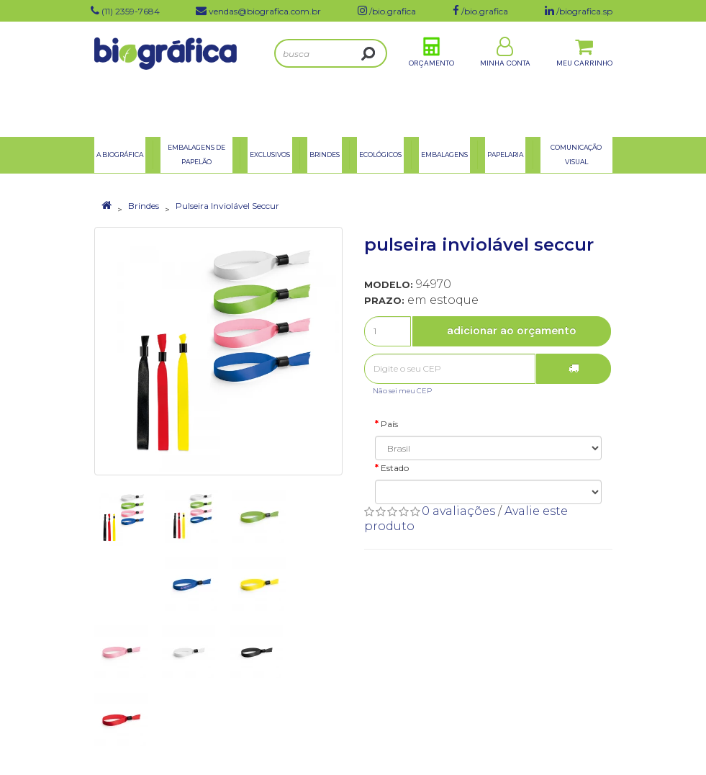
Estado (395, 467)
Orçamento (431, 78)
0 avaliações (458, 511)
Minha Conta (505, 78)
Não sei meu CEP (402, 391)
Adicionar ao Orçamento (511, 330)
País (389, 423)
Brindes (143, 205)
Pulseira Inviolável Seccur (227, 205)
